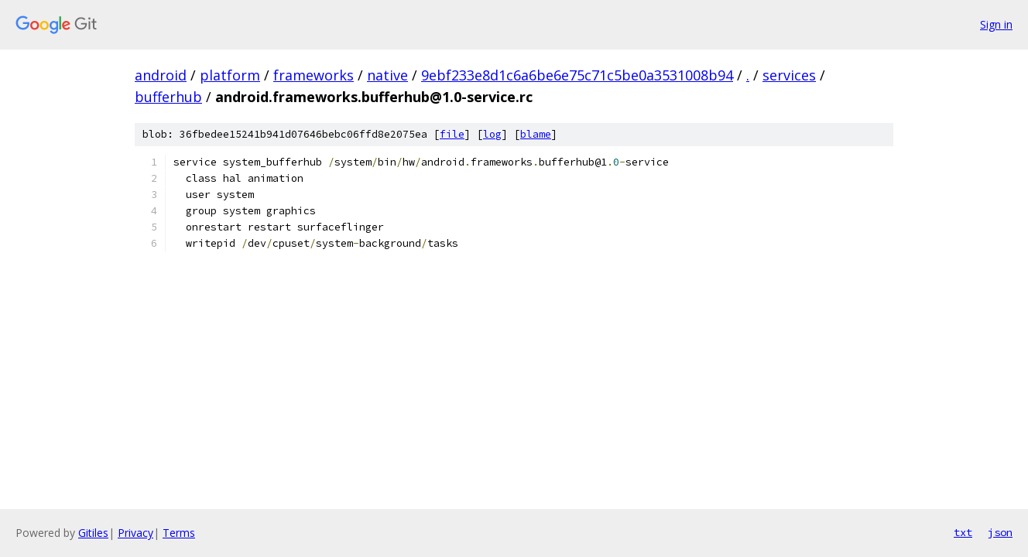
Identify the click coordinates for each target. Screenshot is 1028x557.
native (387, 75)
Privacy (135, 532)
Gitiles (93, 532)
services (789, 75)
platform (230, 75)
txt (963, 532)
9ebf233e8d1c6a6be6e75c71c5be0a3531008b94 (577, 75)
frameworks (313, 75)
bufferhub (168, 96)
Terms (179, 532)
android (161, 75)
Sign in (996, 24)
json (1000, 532)
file (452, 134)
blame (535, 134)
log (492, 134)
